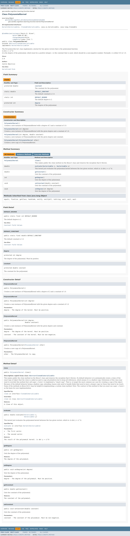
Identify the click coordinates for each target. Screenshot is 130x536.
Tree (27, 2)
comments (15, 39)
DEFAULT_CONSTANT (42, 91)
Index (41, 2)
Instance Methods (24, 154)
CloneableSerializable (30, 27)
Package (11, 2)
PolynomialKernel (11, 123)
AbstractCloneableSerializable (21, 43)
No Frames (32, 5)
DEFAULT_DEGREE (41, 97)
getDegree (39, 177)
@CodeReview (7, 33)
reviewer (15, 33)
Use (23, 2)
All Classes (44, 5)
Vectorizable (13, 27)
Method (27, 8)
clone (37, 160)
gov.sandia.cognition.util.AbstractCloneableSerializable (25, 20)
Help (46, 2)
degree (37, 103)
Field (15, 8)
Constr (21, 8)
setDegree (39, 189)
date (14, 35)
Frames (25, 5)
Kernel (4, 27)
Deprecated (34, 2)
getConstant (40, 172)
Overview (4, 2)
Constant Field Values (13, 225)
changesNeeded (18, 37)
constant (38, 86)
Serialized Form (8, 69)
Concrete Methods (41, 154)
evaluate (38, 166)
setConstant (40, 183)
